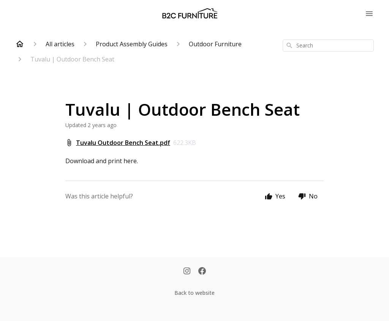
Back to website (194, 292)
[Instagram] (186, 271)
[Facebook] (202, 271)
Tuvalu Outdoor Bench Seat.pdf (123, 142)
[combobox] (328, 45)
